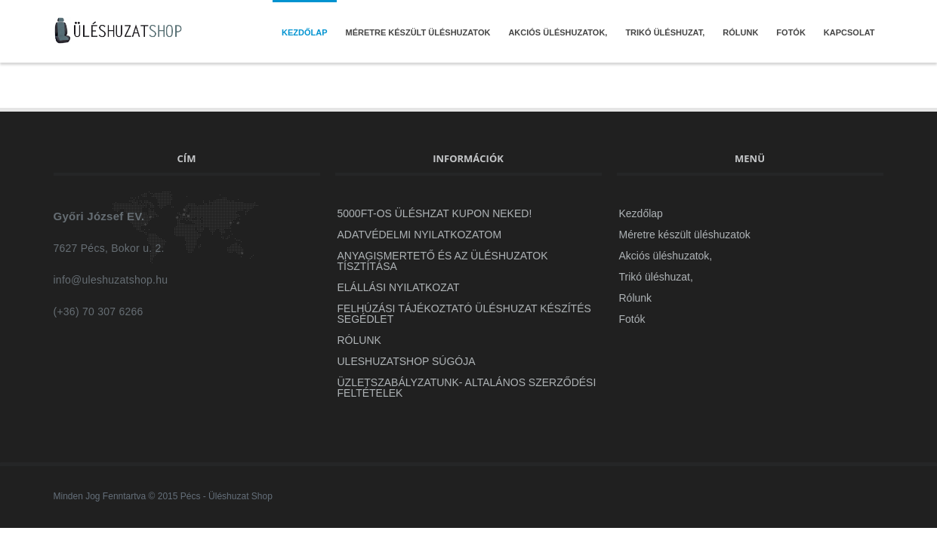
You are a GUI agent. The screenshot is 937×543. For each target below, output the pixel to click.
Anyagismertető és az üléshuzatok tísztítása (443, 261)
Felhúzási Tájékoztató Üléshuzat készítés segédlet (464, 313)
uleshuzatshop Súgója (407, 361)
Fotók (791, 32)
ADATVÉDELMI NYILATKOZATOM (420, 235)
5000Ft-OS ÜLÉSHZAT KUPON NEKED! (435, 213)
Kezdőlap (305, 32)
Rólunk (740, 32)
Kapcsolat (849, 32)
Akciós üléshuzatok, (557, 32)
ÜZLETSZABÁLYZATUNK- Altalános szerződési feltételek (467, 387)
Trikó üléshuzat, (664, 32)
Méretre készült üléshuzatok (418, 32)
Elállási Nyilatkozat (399, 287)
